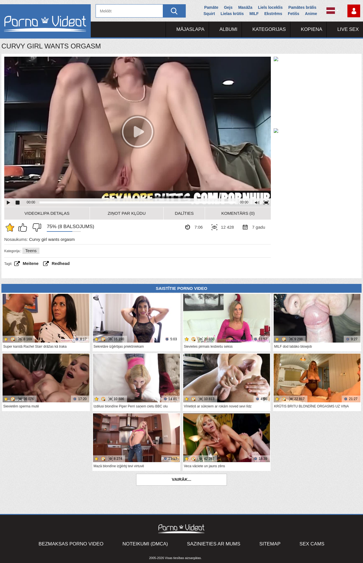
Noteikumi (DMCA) (145, 544)
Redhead (60, 263)
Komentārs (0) (238, 213)
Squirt (209, 13)
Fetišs (293, 13)
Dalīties (184, 213)
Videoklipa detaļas (46, 213)
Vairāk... (181, 479)
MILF (254, 13)
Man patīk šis (24, 227)
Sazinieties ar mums (213, 544)
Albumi (228, 29)
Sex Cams (311, 544)
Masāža (245, 7)
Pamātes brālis (302, 7)
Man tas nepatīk (35, 227)
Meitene (31, 263)
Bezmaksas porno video (71, 544)
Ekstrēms (273, 13)
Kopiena (311, 29)
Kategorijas (269, 29)
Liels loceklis (270, 7)
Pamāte (211, 7)
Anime (311, 13)
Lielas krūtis (232, 13)
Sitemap (269, 544)
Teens (31, 250)
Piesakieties (353, 11)
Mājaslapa (190, 29)
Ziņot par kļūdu (127, 213)
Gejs (228, 7)
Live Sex (348, 29)
